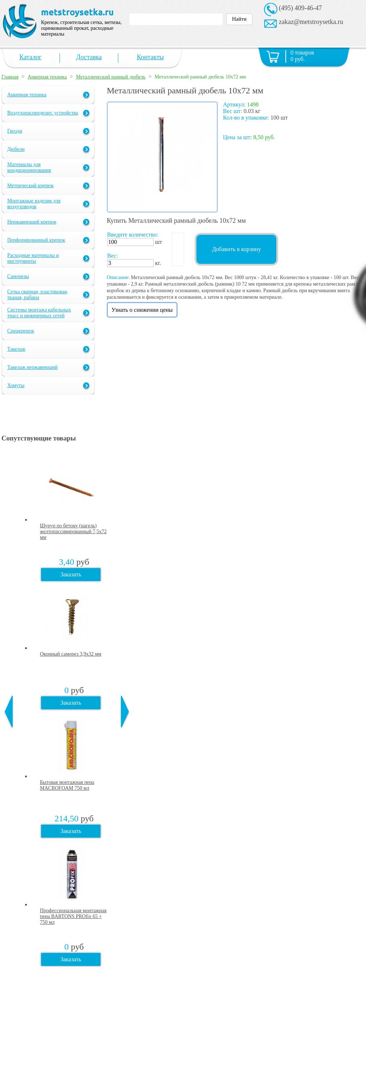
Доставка (89, 57)
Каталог (31, 57)
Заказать (70, 574)
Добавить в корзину (236, 249)
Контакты (150, 57)
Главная (10, 77)
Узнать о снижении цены (142, 310)
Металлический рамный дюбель (111, 77)
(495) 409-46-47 (300, 8)
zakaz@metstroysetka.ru (311, 21)
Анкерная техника (47, 77)
